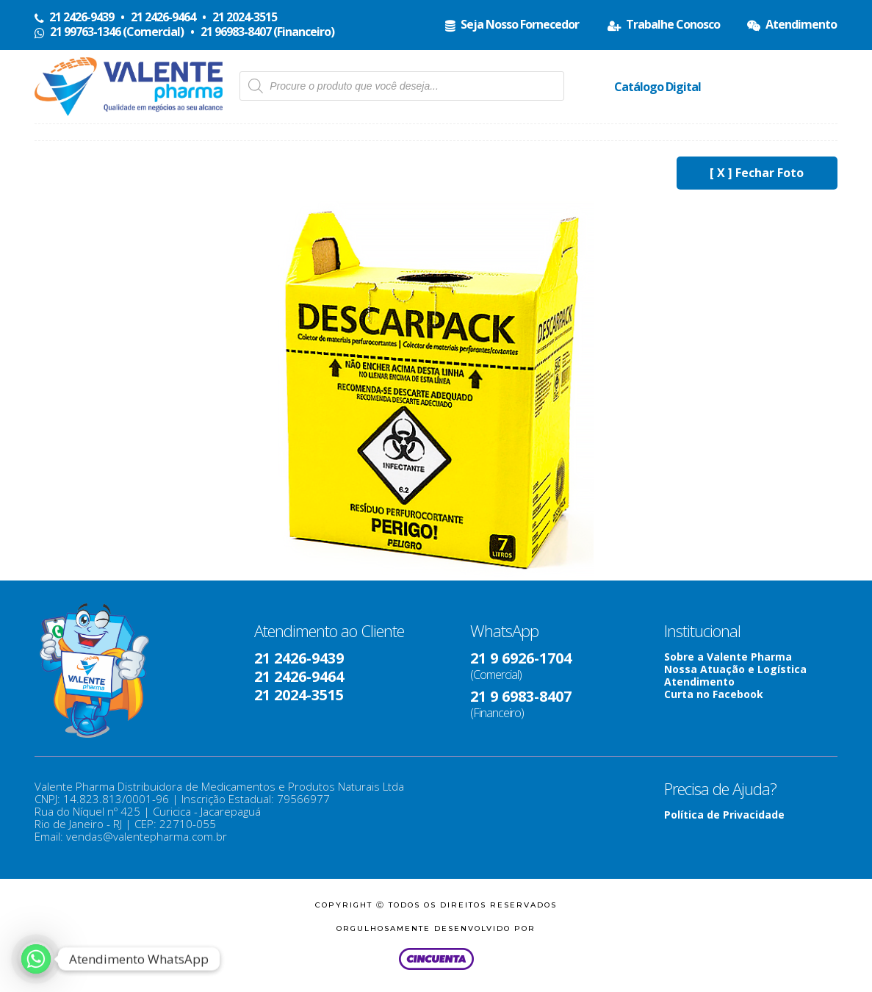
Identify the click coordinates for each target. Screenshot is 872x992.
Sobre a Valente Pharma (728, 657)
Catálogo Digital (657, 86)
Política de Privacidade (724, 815)
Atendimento (699, 682)
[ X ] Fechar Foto (757, 173)
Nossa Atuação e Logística (735, 669)
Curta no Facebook (713, 694)
